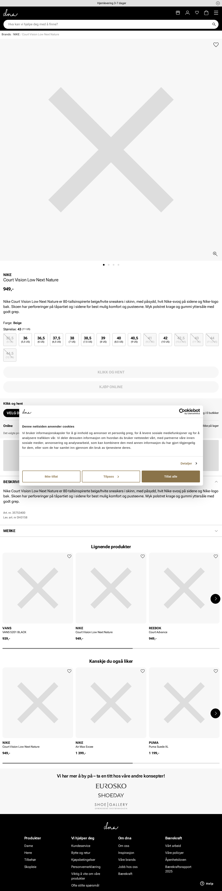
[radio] (9, 339)
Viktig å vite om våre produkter (85, 876)
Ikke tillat (51, 476)
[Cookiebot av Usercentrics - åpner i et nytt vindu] (182, 412)
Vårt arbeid (173, 846)
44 (212, 339)
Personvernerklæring (85, 867)
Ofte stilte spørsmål (85, 885)
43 (197, 339)
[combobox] (109, 24)
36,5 (41, 339)
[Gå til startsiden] (10, 12)
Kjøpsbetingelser (83, 860)
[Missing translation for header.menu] (216, 13)
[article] (37, 594)
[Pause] (218, 3)
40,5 (134, 339)
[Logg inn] (187, 13)
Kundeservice (80, 846)
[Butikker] (178, 13)
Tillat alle (170, 476)
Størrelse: (10, 329)
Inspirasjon (126, 853)
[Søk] (214, 24)
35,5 (9, 339)
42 (165, 339)
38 (72, 339)
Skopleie (30, 867)
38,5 (87, 339)
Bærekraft (125, 874)
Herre (28, 853)
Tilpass (111, 476)
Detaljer (186, 463)
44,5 (10, 355)
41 (150, 339)
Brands (6, 34)
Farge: (12, 323)
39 (103, 339)
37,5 (56, 339)
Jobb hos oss (128, 867)
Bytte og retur (80, 853)
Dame (28, 846)
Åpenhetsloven (175, 860)
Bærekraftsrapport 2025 (178, 869)
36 (25, 339)
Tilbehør (30, 860)
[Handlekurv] (206, 13)
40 (118, 339)
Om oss (123, 846)
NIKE (16, 34)
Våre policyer (174, 853)
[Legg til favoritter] (216, 45)
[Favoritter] (197, 13)
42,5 (181, 339)
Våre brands (127, 860)
